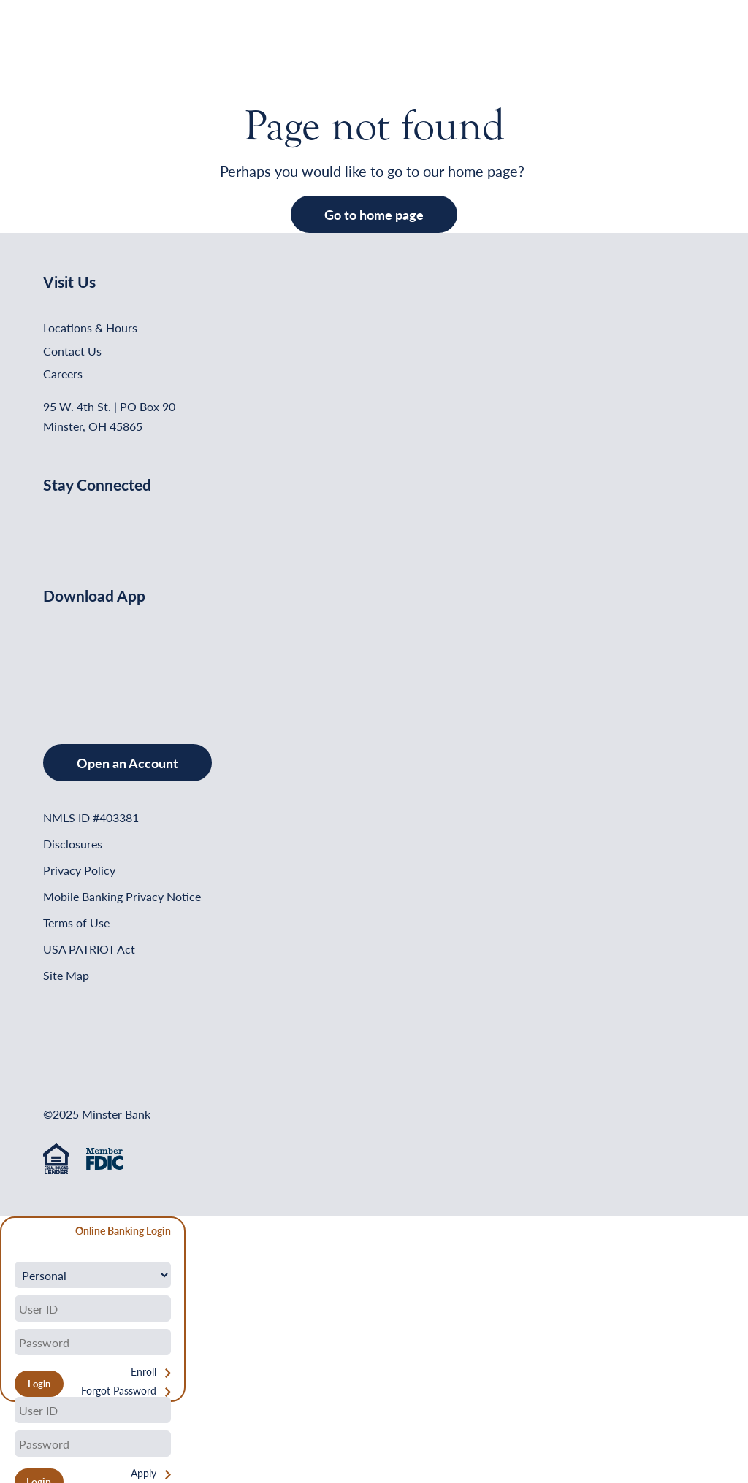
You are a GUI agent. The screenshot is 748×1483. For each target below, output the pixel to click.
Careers (63, 373)
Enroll (143, 1371)
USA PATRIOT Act (89, 948)
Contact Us (72, 350)
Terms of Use (76, 922)
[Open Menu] (674, 48)
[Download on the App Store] (81, 666)
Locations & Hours (90, 327)
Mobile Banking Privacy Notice (122, 896)
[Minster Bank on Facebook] (57, 532)
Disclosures (72, 843)
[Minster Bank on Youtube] (129, 532)
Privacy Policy (79, 870)
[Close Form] (19, 1233)
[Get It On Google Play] (162, 666)
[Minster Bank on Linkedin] (93, 532)
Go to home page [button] (374, 214)
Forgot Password (118, 1390)
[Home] (73, 48)
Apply (143, 1473)
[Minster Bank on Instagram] (163, 532)
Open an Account (127, 763)
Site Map (66, 975)
